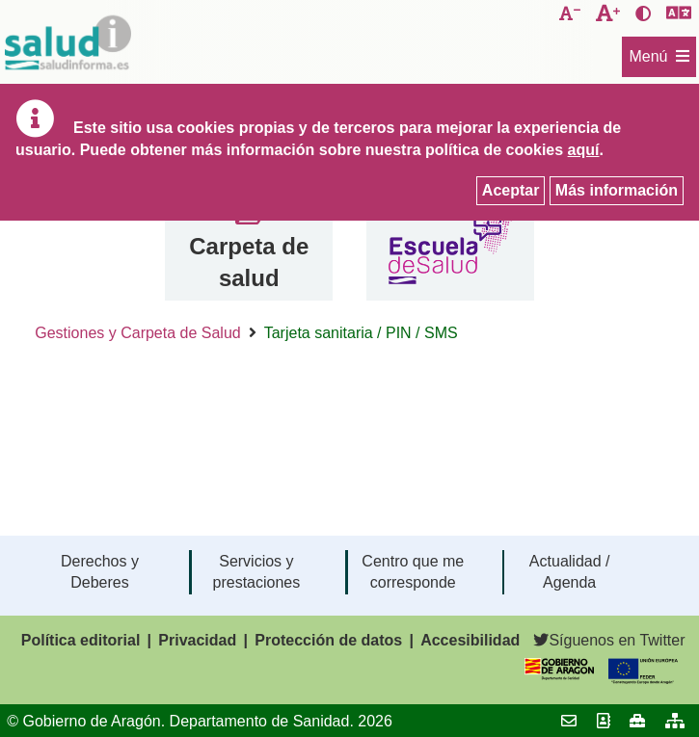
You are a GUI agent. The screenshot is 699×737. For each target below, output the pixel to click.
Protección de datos (328, 640)
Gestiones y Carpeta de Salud (137, 333)
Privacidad (197, 640)
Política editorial (81, 640)
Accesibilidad (470, 640)
